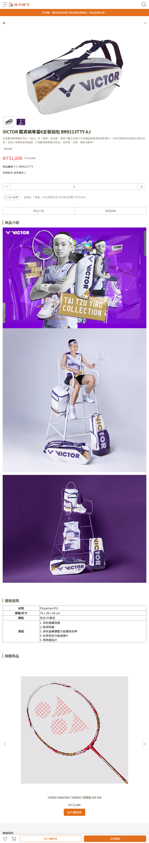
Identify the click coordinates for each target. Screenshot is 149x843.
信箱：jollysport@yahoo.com (20, 764)
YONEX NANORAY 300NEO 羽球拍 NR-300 (29, 708)
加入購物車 (50, 838)
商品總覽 (8, 798)
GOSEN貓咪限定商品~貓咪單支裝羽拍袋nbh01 (119, 708)
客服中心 (43, 784)
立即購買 (115, 838)
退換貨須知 (20, 798)
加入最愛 (11, 197)
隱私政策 (34, 798)
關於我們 (8, 784)
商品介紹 (38, 211)
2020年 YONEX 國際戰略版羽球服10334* (74, 708)
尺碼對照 (46, 798)
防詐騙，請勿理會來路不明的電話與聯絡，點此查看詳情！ (74, 12)
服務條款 (31, 784)
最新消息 (19, 784)
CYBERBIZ (69, 829)
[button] (144, 698)
